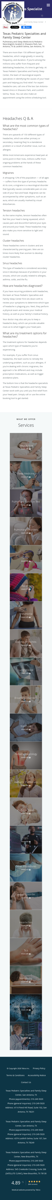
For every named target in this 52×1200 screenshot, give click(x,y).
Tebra (38, 1190)
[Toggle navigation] (48, 5)
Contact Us (26, 1082)
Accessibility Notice (37, 1075)
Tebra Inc (25, 1068)
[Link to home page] (16, 13)
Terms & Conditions (15, 1075)
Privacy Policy (39, 1068)
